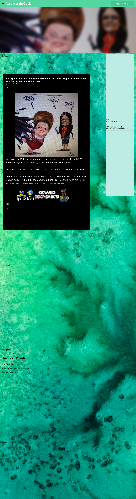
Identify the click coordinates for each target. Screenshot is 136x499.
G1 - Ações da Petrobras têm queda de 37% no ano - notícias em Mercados (35, 183)
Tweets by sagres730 (113, 121)
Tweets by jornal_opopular (11, 354)
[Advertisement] (46, 247)
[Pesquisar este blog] (124, 3)
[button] (7, 88)
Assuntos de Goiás (18, 3)
